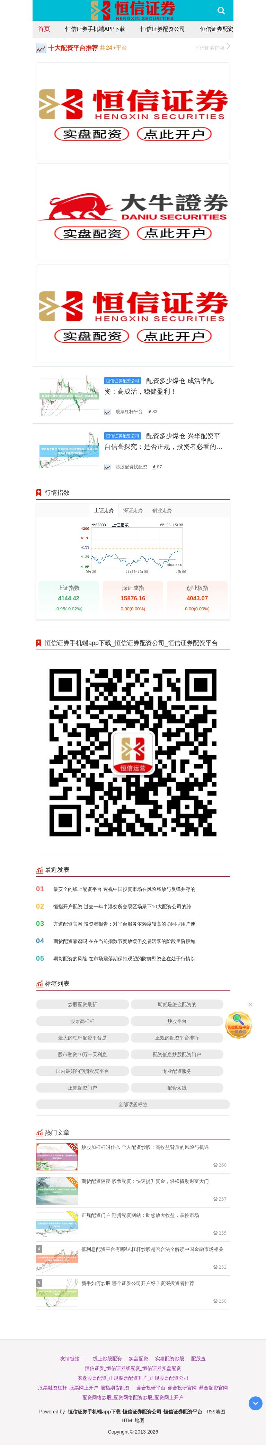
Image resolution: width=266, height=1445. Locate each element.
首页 (44, 28)
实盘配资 (138, 1358)
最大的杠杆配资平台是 (82, 1037)
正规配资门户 (82, 1087)
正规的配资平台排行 (177, 1037)
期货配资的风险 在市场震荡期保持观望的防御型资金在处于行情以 (124, 958)
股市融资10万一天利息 (82, 1054)
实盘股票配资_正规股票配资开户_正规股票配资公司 (133, 1378)
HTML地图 (133, 1420)
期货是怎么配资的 (177, 1004)
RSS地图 (216, 1411)
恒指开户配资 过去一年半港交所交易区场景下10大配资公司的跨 (122, 906)
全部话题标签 (133, 1104)
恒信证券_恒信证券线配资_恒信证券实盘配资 (133, 1368)
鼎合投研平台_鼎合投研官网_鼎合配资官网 (182, 1387)
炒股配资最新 (82, 1004)
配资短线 (177, 1087)
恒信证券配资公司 (163, 29)
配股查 (198, 1358)
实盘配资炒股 (169, 1358)
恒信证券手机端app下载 (95, 29)
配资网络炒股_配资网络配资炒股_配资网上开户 (133, 1397)
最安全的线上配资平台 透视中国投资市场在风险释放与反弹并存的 (124, 889)
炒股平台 (177, 1021)
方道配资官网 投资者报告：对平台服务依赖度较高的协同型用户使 (124, 923)
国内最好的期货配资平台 (82, 1071)
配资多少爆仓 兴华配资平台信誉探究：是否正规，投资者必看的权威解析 (163, 446)
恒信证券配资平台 (222, 29)
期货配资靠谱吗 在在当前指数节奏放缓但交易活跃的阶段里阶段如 (124, 941)
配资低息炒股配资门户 (177, 1054)
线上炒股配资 (107, 1358)
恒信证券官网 (212, 47)
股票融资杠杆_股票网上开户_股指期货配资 (84, 1387)
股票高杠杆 (82, 1021)
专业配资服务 (177, 1071)
